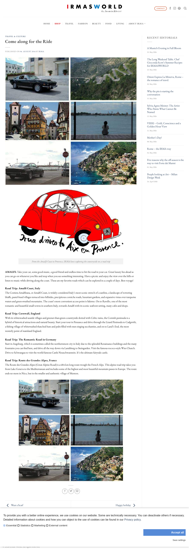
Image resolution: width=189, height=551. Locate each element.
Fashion (83, 23)
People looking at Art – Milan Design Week (162, 176)
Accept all (177, 532)
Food (108, 23)
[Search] (185, 8)
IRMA (41, 51)
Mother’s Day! (154, 137)
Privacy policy (132, 519)
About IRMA (137, 23)
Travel (69, 23)
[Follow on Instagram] (174, 8)
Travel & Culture (15, 36)
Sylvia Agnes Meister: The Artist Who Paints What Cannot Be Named (163, 109)
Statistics (25, 525)
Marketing (39, 525)
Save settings (179, 540)
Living (120, 23)
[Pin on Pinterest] (77, 491)
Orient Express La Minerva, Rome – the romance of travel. (165, 78)
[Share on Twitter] (71, 491)
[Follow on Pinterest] (179, 8)
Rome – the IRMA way (159, 148)
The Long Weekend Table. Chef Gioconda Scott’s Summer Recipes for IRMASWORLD (164, 62)
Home (46, 23)
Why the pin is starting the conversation (160, 93)
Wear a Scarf (14, 505)
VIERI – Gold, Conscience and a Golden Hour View (164, 125)
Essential (11, 525)
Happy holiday (126, 505)
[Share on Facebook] (65, 491)
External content (58, 525)
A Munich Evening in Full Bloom (164, 48)
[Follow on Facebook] (170, 8)
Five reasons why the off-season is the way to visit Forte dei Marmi (165, 161)
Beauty (96, 23)
